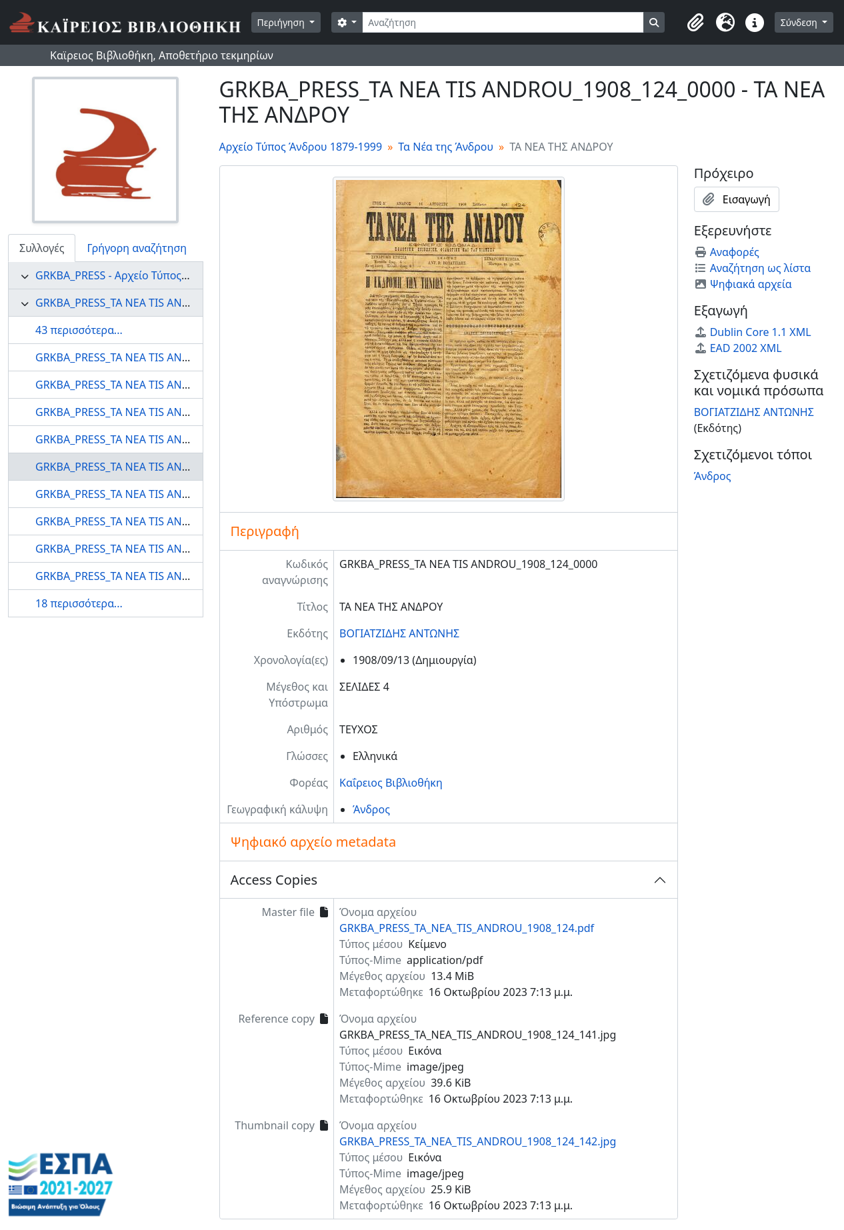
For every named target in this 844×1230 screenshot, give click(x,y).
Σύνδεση (800, 22)
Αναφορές (726, 252)
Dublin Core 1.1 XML (752, 332)
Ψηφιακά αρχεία (743, 284)
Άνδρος (371, 809)
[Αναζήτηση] (503, 22)
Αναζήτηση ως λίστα (752, 268)
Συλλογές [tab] (41, 248)
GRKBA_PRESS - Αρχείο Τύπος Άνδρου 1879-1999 (156, 275)
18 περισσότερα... (79, 603)
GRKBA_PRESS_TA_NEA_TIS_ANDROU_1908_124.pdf (466, 928)
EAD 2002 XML (738, 348)
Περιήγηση (282, 22)
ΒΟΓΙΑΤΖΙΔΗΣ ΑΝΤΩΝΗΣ (399, 633)
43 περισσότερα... (79, 330)
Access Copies (274, 880)
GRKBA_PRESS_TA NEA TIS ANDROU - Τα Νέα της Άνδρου (176, 302)
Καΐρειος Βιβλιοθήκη (391, 782)
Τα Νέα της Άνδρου (445, 146)
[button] (696, 22)
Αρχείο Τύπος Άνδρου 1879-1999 (301, 146)
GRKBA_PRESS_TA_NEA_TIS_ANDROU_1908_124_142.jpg (477, 1141)
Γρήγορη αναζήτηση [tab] (137, 248)
